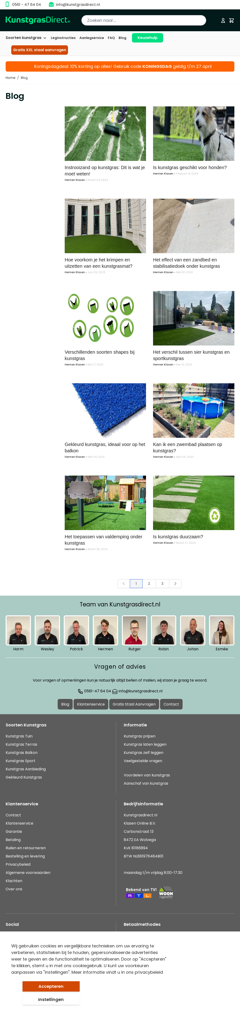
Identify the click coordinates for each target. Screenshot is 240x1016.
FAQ (111, 37)
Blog (122, 37)
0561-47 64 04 (94, 691)
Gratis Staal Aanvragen (134, 704)
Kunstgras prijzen (139, 736)
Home (10, 77)
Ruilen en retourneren (26, 848)
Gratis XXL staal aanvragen (39, 50)
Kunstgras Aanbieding (26, 769)
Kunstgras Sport (20, 761)
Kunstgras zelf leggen (143, 752)
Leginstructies (63, 37)
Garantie (14, 831)
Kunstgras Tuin (19, 736)
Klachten (14, 881)
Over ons (14, 889)
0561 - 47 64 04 (26, 4)
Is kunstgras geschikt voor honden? (190, 167)
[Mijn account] (223, 20)
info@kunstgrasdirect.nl (78, 4)
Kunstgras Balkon (22, 752)
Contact (171, 704)
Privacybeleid (18, 864)
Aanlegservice (91, 37)
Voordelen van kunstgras (147, 775)
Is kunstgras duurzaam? (178, 536)
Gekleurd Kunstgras (24, 777)
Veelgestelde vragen (143, 761)
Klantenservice (91, 704)
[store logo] (38, 20)
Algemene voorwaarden (28, 872)
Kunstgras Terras (21, 744)
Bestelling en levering (25, 856)
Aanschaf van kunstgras (146, 783)
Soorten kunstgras (26, 37)
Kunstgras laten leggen (145, 744)
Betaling (13, 839)
